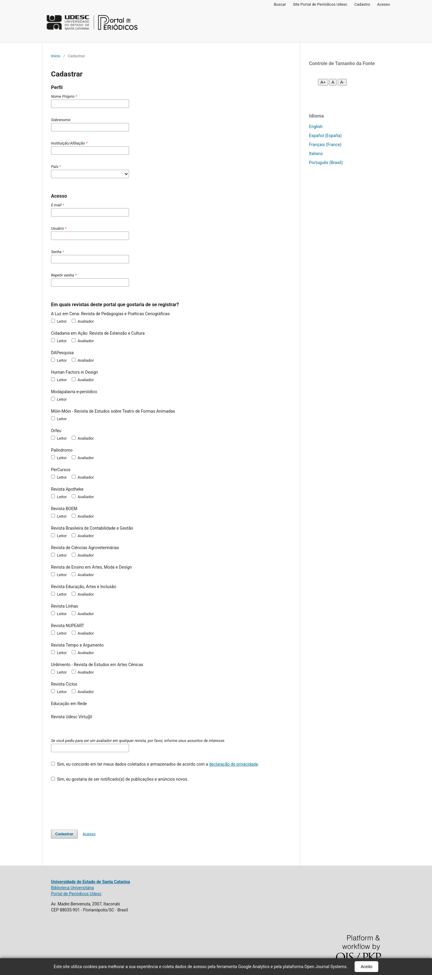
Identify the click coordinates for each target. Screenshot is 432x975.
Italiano (316, 153)
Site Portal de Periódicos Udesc (320, 4)
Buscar (280, 4)
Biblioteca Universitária (72, 887)
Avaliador (83, 321)
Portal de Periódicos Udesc (76, 893)
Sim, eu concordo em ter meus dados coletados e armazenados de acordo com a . (155, 764)
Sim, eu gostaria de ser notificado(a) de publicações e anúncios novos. (119, 779)
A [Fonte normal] (333, 82)
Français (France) (325, 144)
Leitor (59, 321)
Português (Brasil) (326, 162)
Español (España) (325, 135)
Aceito (366, 966)
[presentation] (96, 803)
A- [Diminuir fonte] (342, 82)
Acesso (383, 4)
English (315, 126)
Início (55, 56)
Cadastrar (64, 834)
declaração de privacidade (233, 764)
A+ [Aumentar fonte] (323, 82)
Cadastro (362, 4)
